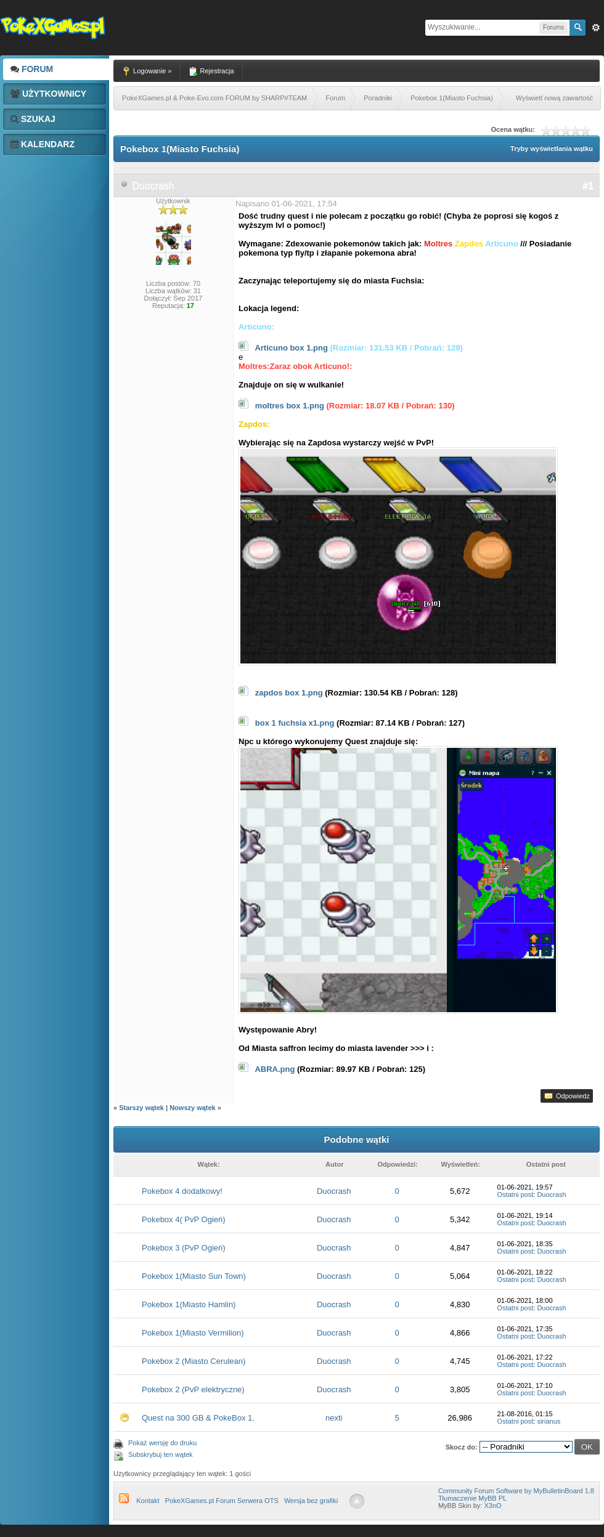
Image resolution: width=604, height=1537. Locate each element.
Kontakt (147, 1500)
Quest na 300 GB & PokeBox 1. (198, 1417)
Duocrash (153, 185)
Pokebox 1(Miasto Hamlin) (188, 1304)
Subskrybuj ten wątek (160, 1454)
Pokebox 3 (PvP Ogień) (184, 1247)
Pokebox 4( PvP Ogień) (184, 1219)
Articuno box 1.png (291, 347)
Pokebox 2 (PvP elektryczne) (193, 1389)
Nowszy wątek (192, 1107)
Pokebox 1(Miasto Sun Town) (194, 1276)
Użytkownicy (48, 94)
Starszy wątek (141, 1107)
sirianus (548, 1421)
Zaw (596, 28)
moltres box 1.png (289, 405)
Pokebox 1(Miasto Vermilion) (192, 1332)
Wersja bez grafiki (311, 1500)
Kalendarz (42, 144)
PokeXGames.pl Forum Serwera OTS (222, 1500)
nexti (333, 1417)
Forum (31, 69)
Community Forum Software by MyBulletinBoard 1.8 (516, 1490)
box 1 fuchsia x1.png (295, 723)
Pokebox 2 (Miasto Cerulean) (193, 1361)
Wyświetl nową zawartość (554, 98)
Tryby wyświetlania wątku (551, 148)
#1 (588, 185)
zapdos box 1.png (289, 692)
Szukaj (32, 119)
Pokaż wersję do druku (162, 1442)
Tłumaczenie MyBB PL (472, 1498)
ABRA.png (275, 1069)
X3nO (492, 1505)
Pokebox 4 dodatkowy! (182, 1191)
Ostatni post (515, 1194)
